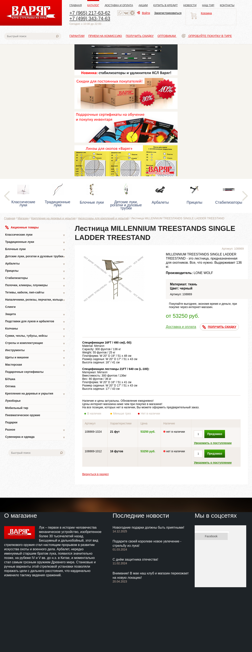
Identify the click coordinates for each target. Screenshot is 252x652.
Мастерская (35, 365)
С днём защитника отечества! (135, 559)
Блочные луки (35, 249)
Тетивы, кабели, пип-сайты (35, 293)
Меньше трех (123, 413)
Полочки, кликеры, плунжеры (35, 285)
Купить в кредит (165, 5)
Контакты (227, 5)
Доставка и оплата (119, 5)
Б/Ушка (10, 379)
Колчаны (35, 329)
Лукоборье (13, 400)
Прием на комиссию (105, 36)
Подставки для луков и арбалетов (35, 322)
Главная (75, 5)
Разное (35, 430)
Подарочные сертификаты (24, 371)
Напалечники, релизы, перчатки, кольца (35, 300)
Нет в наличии (150, 413)
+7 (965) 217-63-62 (89, 13)
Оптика (10, 386)
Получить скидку (140, 36)
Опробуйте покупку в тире (207, 36)
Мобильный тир (16, 408)
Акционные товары (22, 227)
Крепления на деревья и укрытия (53, 218)
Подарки (11, 422)
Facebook (211, 536)
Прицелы (35, 271)
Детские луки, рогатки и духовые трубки (35, 257)
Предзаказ (214, 434)
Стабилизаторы (35, 278)
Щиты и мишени (35, 358)
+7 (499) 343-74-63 (89, 18)
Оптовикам (167, 36)
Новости (190, 5)
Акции (143, 5)
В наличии (97, 413)
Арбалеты (35, 264)
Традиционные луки (35, 242)
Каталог (93, 5)
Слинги (10, 306)
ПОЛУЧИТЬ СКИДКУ (219, 327)
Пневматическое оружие (22, 415)
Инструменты (35, 350)
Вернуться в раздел (95, 474)
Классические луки (35, 235)
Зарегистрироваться (167, 13)
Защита (35, 314)
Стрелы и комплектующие (35, 343)
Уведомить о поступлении (213, 443)
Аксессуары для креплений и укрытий (103, 218)
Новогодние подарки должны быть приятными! (148, 527)
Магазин (23, 218)
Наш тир (208, 5)
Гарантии (77, 36)
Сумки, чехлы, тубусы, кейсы (35, 336)
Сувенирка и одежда (35, 437)
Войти (143, 13)
